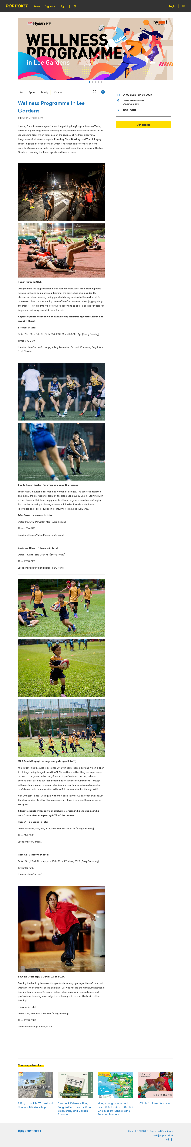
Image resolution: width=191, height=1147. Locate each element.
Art (21, 92)
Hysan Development (32, 117)
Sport (32, 92)
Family (44, 92)
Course (58, 92)
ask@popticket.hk (163, 1135)
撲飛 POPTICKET (29, 1131)
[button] (89, 82)
